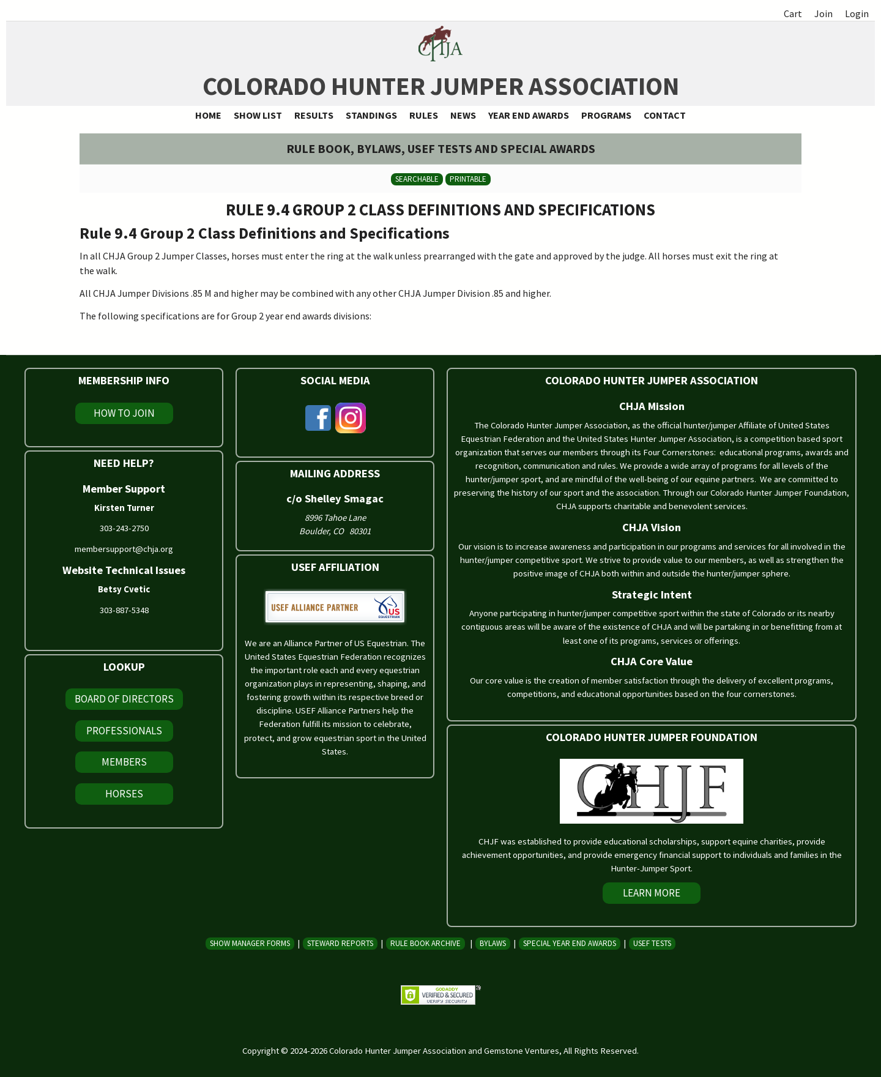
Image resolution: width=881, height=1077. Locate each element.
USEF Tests (652, 943)
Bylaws (493, 943)
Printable (468, 179)
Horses (124, 793)
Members (124, 762)
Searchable (417, 179)
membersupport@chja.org (124, 548)
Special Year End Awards (569, 943)
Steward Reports (340, 943)
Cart (793, 13)
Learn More (651, 893)
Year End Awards (528, 115)
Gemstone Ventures (521, 1050)
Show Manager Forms (250, 943)
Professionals (124, 730)
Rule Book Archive (425, 943)
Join (823, 13)
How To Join (124, 413)
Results (313, 115)
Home (208, 115)
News (463, 115)
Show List (258, 115)
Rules (423, 115)
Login (857, 13)
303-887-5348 (124, 610)
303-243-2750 (124, 528)
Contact (665, 115)
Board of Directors (124, 699)
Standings (371, 115)
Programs (606, 115)
